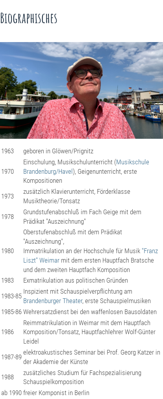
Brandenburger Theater (52, 301)
